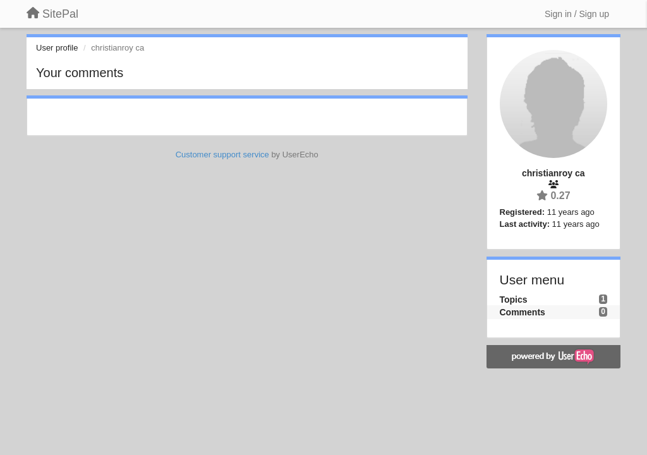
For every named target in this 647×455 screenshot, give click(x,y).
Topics (514, 299)
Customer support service (222, 154)
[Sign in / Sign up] (577, 14)
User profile (57, 47)
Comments (522, 312)
